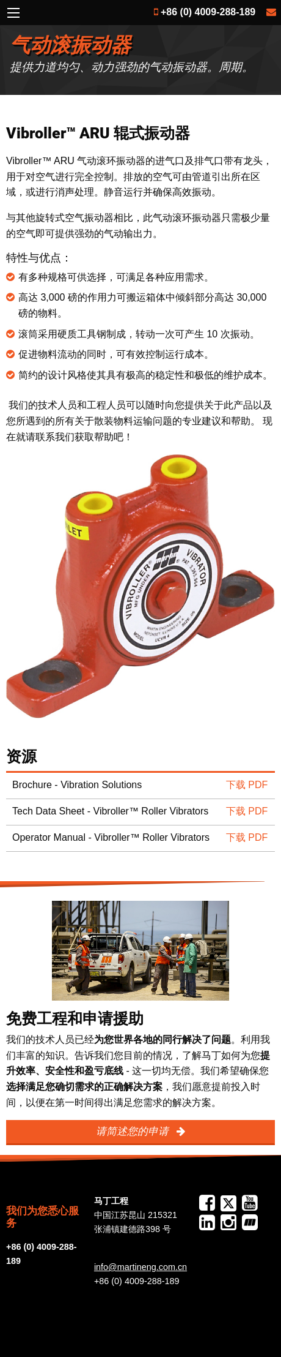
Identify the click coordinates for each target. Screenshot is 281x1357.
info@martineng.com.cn (140, 1267)
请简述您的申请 (134, 1131)
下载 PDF (247, 785)
